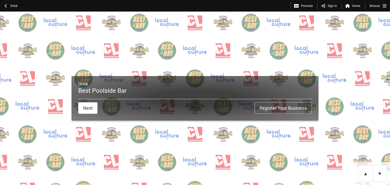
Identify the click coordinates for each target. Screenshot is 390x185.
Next (88, 108)
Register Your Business (283, 108)
